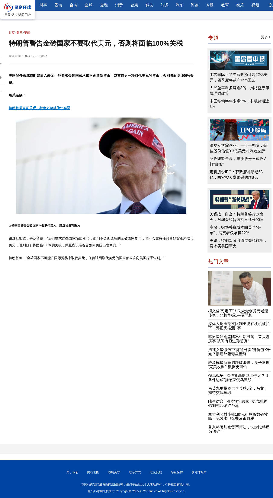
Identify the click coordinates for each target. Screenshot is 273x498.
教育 (225, 5)
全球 (89, 5)
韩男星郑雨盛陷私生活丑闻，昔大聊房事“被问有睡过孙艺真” (239, 339)
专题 (210, 5)
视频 (255, 5)
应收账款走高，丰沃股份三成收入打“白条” (238, 161)
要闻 (27, 32)
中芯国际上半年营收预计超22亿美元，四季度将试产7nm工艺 (239, 77)
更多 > (266, 37)
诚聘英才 (114, 472)
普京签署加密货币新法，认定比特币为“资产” (239, 429)
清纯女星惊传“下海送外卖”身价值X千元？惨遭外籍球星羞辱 (239, 352)
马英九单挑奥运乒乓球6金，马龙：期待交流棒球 (238, 390)
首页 (12, 32)
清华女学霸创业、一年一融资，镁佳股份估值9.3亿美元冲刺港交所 (238, 148)
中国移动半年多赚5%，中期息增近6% (239, 104)
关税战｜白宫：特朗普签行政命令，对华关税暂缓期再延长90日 (237, 217)
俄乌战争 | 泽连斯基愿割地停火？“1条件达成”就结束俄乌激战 (238, 377)
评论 (195, 5)
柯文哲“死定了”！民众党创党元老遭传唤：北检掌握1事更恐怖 (238, 313)
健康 (134, 5)
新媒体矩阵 (199, 472)
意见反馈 (156, 472)
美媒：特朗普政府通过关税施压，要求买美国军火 (238, 243)
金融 (104, 5)
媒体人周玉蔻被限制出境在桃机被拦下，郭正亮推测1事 (239, 326)
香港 (58, 5)
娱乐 (240, 5)
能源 (164, 5)
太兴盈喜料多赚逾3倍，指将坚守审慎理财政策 (239, 91)
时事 (43, 5)
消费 (119, 5)
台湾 (73, 5)
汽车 (179, 5)
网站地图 (93, 472)
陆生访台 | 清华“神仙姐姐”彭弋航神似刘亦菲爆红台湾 (238, 403)
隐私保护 (177, 472)
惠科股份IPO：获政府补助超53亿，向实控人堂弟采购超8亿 (236, 175)
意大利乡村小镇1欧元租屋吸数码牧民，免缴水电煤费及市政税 (238, 416)
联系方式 (135, 472)
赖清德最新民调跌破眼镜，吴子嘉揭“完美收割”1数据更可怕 (239, 364)
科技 (149, 5)
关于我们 (72, 472)
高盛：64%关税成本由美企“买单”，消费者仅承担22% (235, 230)
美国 (19, 32)
